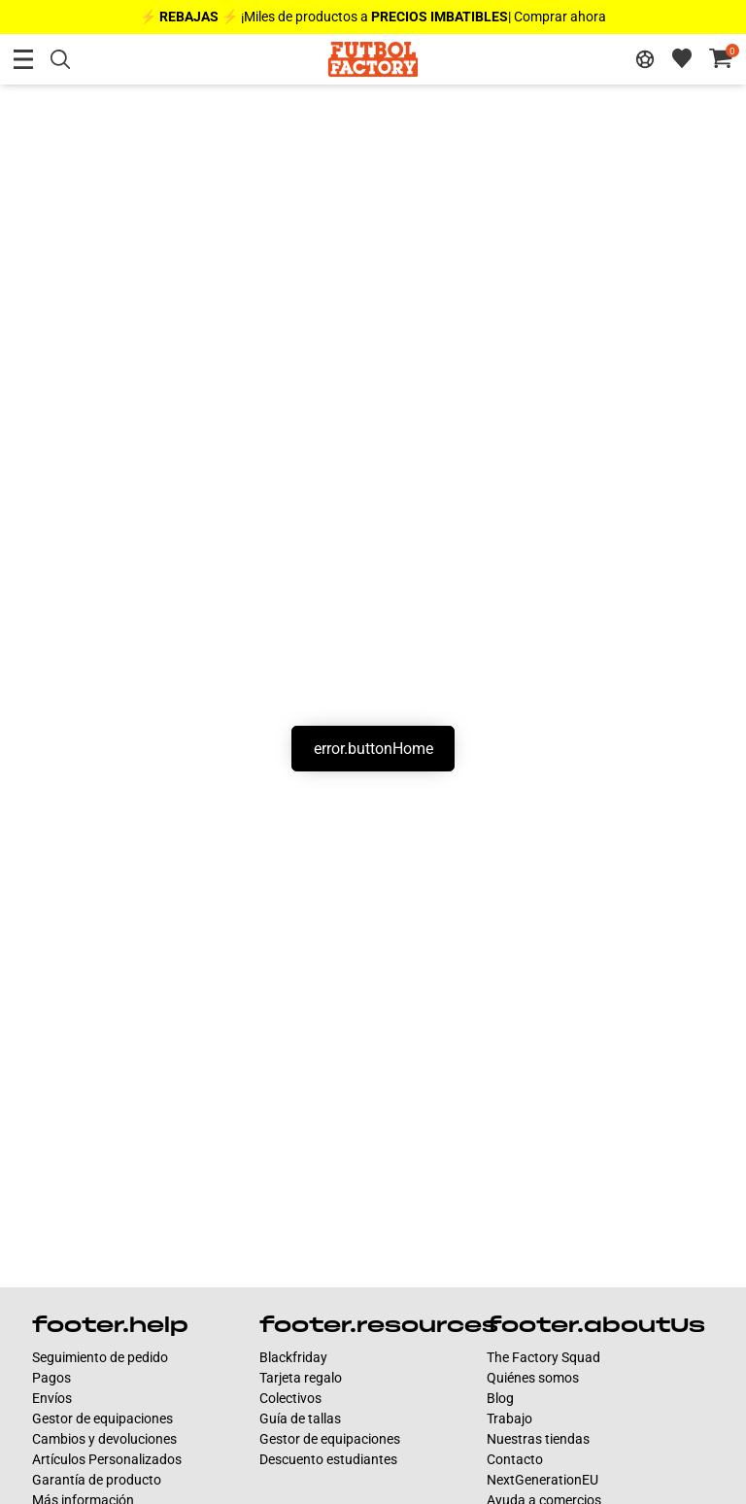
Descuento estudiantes (328, 1459)
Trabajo (509, 1418)
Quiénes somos (533, 1377)
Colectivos (290, 1398)
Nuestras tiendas (538, 1439)
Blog (500, 1398)
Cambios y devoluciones (104, 1439)
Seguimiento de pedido (100, 1357)
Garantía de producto (96, 1479)
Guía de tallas (300, 1418)
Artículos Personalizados (107, 1459)
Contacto (515, 1459)
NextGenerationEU (542, 1479)
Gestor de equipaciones (102, 1418)
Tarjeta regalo (300, 1377)
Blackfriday (293, 1357)
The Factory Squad (543, 1357)
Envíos (52, 1398)
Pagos (51, 1377)
